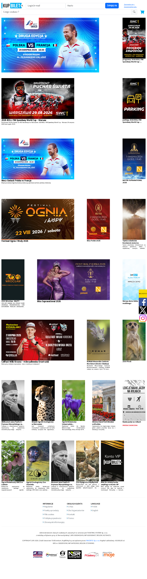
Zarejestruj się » (129, 4)
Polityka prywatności (52, 518)
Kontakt (71, 514)
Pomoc (71, 518)
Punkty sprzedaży (51, 510)
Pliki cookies (49, 514)
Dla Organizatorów (76, 510)
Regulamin (48, 506)
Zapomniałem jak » (130, 7)
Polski (94, 506)
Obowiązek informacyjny (54, 522)
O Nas (70, 506)
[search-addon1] (66, 12)
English (95, 510)
